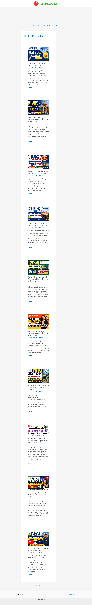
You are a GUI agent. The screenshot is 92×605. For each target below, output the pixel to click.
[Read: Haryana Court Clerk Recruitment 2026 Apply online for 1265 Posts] (38, 107)
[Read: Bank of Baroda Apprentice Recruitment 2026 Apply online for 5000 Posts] (38, 321)
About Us (61, 25)
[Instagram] (20, 594)
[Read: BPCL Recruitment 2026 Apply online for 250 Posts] (38, 539)
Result (34, 25)
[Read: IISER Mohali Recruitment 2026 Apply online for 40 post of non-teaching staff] (38, 430)
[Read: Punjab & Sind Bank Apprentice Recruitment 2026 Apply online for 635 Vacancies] (38, 267)
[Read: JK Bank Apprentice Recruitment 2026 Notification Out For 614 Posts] (38, 483)
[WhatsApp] (24, 594)
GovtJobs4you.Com (46, 599)
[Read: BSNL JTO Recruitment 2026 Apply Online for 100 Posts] (38, 53)
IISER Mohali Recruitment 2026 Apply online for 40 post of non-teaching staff (37, 441)
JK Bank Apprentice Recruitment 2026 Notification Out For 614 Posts (38, 495)
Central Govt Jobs (31, 67)
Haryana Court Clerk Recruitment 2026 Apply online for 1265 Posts (38, 119)
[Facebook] (18, 594)
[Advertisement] (46, 16)
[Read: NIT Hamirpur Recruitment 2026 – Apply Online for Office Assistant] (38, 375)
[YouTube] (22, 594)
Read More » (30, 87)
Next (52, 585)
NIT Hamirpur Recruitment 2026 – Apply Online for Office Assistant (38, 387)
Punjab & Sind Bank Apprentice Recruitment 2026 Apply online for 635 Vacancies (38, 279)
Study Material (47, 25)
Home (30, 25)
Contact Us (54, 25)
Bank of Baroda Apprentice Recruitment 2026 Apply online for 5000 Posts (38, 333)
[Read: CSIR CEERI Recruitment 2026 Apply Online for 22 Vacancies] (38, 213)
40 (39, 585)
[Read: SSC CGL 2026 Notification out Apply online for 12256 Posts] (38, 161)
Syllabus (40, 25)
